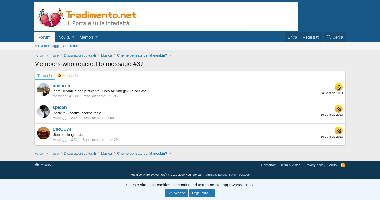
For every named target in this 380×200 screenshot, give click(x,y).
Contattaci (269, 165)
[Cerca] (335, 37)
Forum (44, 37)
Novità (64, 37)
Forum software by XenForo (166, 174)
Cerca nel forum (75, 46)
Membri (86, 37)
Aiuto (333, 165)
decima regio (91, 113)
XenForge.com (240, 174)
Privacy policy (314, 165)
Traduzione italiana (215, 174)
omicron (61, 85)
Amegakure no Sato (131, 91)
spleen (60, 107)
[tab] (68, 75)
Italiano (43, 165)
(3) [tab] (44, 75)
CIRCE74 (62, 129)
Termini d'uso (290, 165)
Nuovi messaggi (46, 46)
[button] (73, 37)
